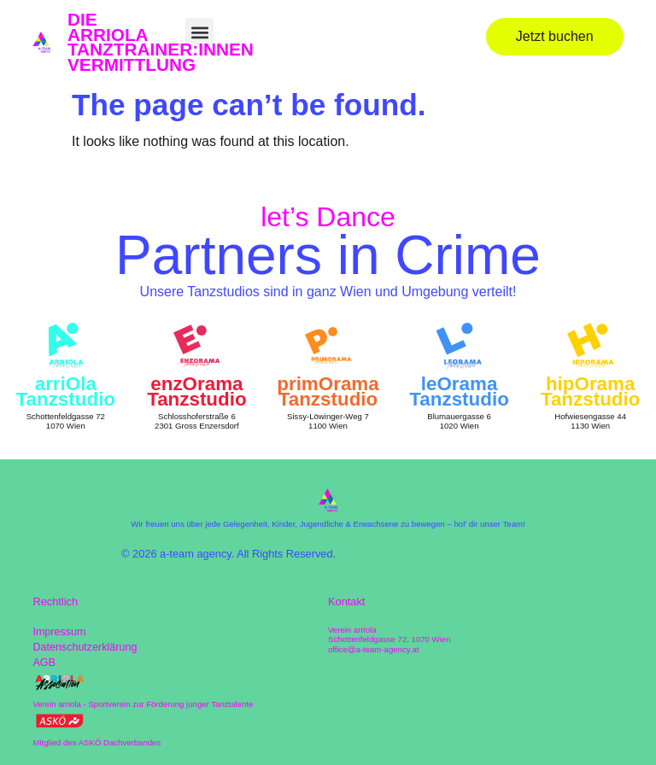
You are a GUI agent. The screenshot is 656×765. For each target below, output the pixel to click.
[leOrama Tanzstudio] (459, 346)
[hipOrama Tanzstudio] (590, 346)
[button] (199, 32)
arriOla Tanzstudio (66, 391)
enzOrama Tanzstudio (197, 391)
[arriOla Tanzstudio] (66, 346)
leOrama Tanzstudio (459, 391)
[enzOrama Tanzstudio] (196, 346)
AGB (44, 663)
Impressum (59, 632)
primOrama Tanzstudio (327, 391)
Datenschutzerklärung (85, 647)
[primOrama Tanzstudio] (328, 346)
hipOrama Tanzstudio (591, 391)
